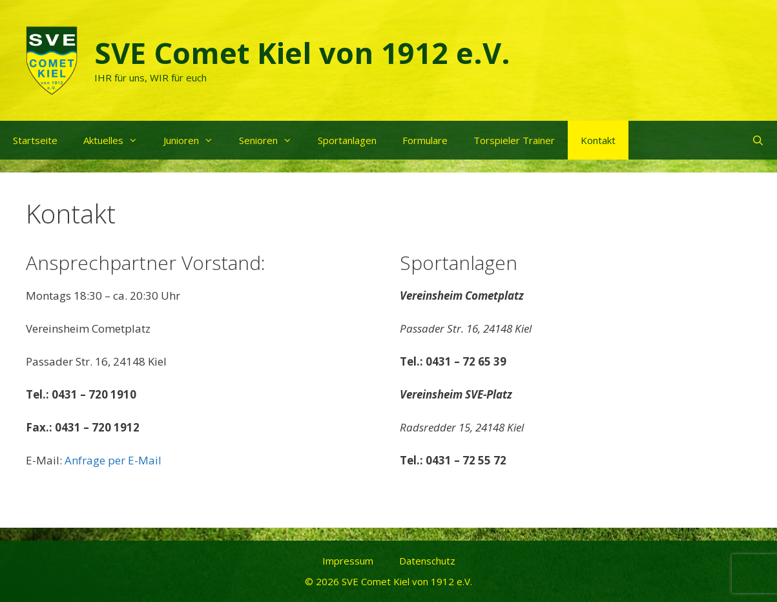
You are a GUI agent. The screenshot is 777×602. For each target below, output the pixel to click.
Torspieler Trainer (514, 140)
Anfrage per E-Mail (113, 460)
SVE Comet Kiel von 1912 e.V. (302, 52)
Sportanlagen (347, 140)
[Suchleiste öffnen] (758, 140)
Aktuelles (116, 140)
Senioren (272, 140)
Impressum (347, 560)
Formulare (425, 140)
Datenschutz (427, 560)
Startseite (35, 140)
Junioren (194, 140)
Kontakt (598, 140)
